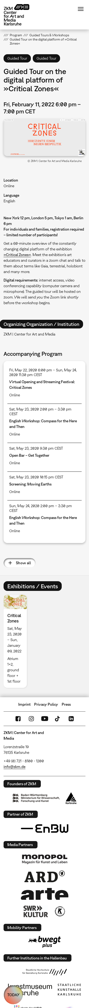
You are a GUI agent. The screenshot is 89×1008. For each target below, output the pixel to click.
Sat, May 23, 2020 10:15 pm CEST (36, 477)
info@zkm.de (14, 766)
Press (66, 704)
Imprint (24, 704)
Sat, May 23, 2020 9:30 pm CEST (36, 448)
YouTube (44, 718)
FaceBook (18, 718)
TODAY (13, 995)
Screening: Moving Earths (30, 484)
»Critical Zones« (17, 255)
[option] (17, 641)
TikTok (58, 718)
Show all (23, 563)
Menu (80, 9)
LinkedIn (71, 718)
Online (9, 186)
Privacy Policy (46, 704)
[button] (44, 137)
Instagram (31, 718)
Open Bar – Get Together (29, 455)
